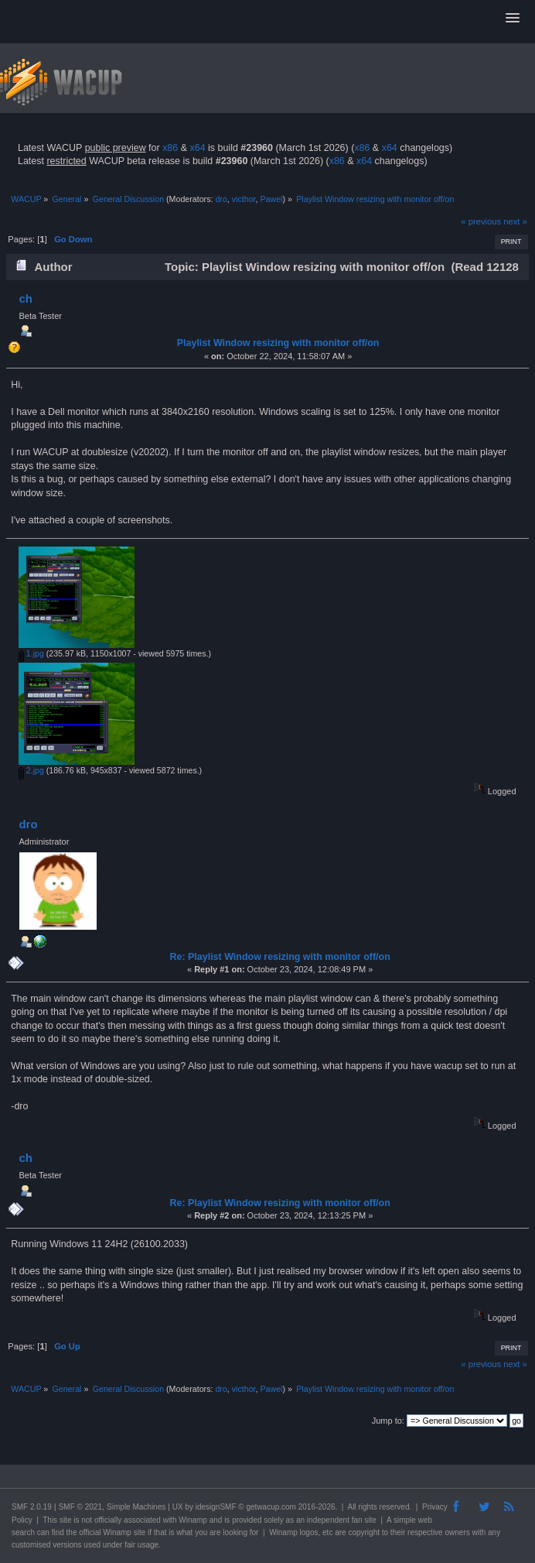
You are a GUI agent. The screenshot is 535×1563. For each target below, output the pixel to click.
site (66, 1520)
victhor (244, 199)
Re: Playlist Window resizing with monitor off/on (279, 956)
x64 (197, 147)
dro (221, 199)
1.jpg (31, 653)
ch (25, 298)
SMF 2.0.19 (32, 1507)
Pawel (271, 199)
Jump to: (388, 1420)
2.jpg (31, 770)
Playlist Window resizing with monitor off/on (278, 343)
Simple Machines (136, 1507)
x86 (170, 147)
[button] (512, 18)
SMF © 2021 (80, 1507)
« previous (481, 221)
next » (515, 221)
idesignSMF (216, 1507)
